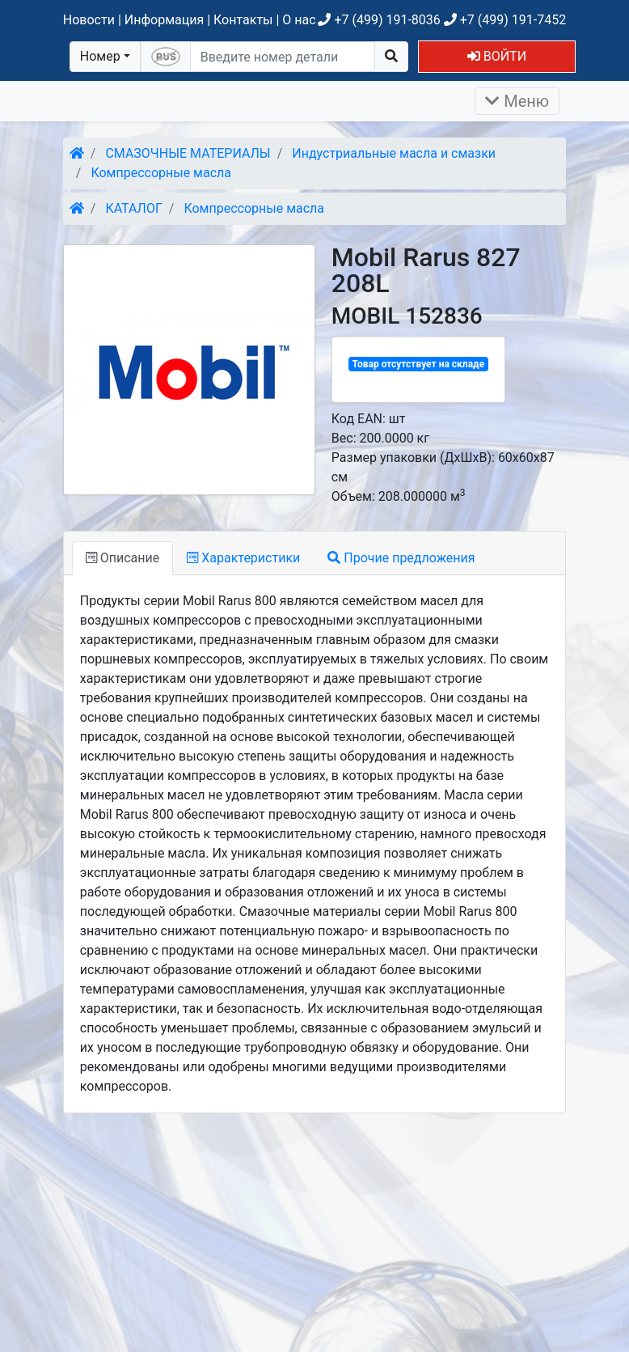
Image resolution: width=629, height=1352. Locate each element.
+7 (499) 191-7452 (505, 20)
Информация (164, 20)
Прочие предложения (401, 558)
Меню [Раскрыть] (517, 101)
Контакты (242, 20)
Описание (122, 558)
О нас (298, 20)
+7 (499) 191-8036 (379, 20)
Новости (89, 20)
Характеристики (243, 558)
